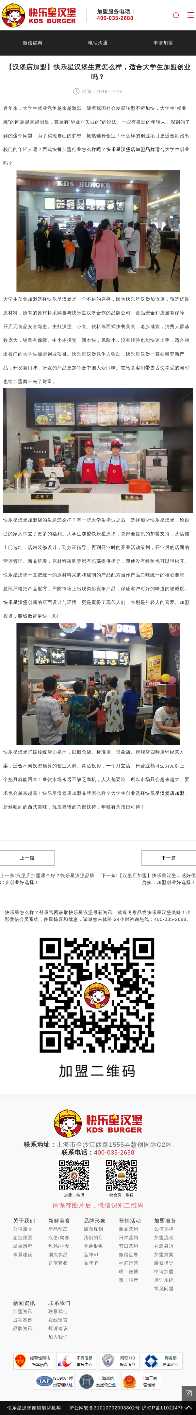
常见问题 (164, 1288)
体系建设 (23, 1254)
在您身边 (164, 1246)
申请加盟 (163, 42)
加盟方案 (164, 1254)
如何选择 (164, 1229)
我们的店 (93, 1237)
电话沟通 (98, 42)
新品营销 (129, 1229)
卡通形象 (93, 1246)
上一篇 (27, 857)
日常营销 (129, 1237)
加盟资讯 (23, 1311)
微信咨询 (32, 42)
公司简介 (23, 1229)
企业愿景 (23, 1237)
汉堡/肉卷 (59, 1237)
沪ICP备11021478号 (165, 1407)
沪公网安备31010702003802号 (104, 1407)
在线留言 (58, 1320)
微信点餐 (129, 1254)
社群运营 (129, 1263)
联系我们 (58, 1311)
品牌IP (91, 1263)
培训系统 (164, 1280)
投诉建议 (58, 1328)
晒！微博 (129, 1271)
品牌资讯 (23, 1328)
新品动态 (58, 1229)
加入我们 (58, 1337)
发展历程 (23, 1246)
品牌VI (91, 1254)
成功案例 (23, 1320)
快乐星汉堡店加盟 (165, 793)
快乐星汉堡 (15, 602)
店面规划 (93, 1229)
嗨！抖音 (129, 1280)
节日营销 (129, 1246)
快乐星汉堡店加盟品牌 (130, 149)
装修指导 (164, 1263)
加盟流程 (164, 1237)
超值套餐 (58, 1263)
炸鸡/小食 (59, 1246)
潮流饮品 (58, 1254)
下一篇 (168, 857)
